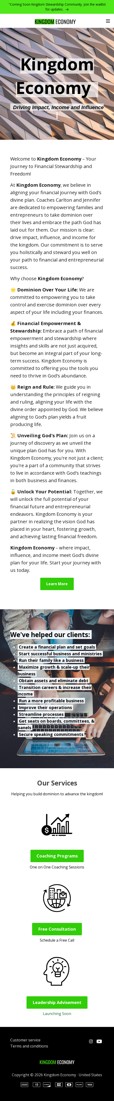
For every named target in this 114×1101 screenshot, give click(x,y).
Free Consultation (57, 929)
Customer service (25, 1040)
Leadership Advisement (57, 1002)
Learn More (57, 583)
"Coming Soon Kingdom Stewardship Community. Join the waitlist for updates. (57, 7)
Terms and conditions (29, 1046)
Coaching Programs (57, 856)
